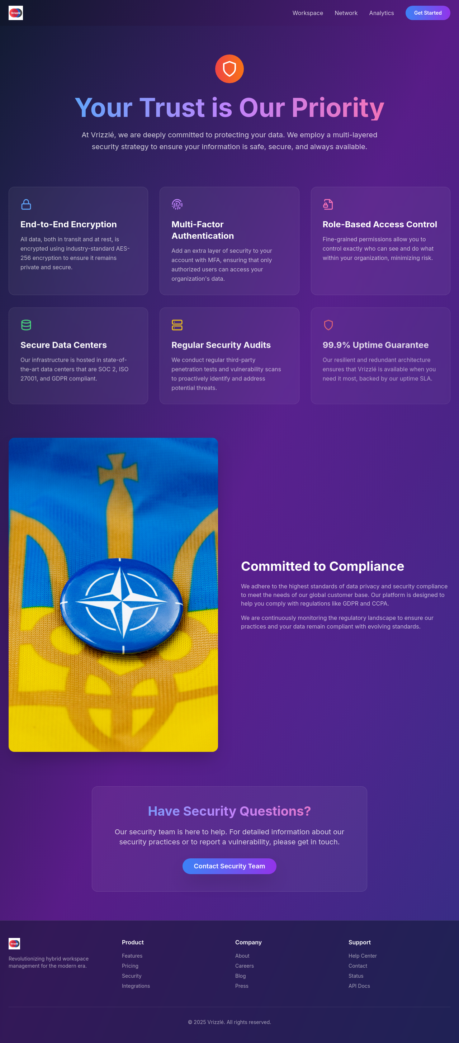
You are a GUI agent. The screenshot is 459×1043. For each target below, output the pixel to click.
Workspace (308, 12)
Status (356, 976)
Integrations (136, 986)
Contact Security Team (229, 866)
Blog (240, 976)
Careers (244, 966)
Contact (358, 966)
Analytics (381, 12)
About (242, 956)
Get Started (428, 13)
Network (346, 12)
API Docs (359, 986)
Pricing (130, 966)
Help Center (363, 956)
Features (132, 956)
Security (132, 976)
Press (242, 986)
